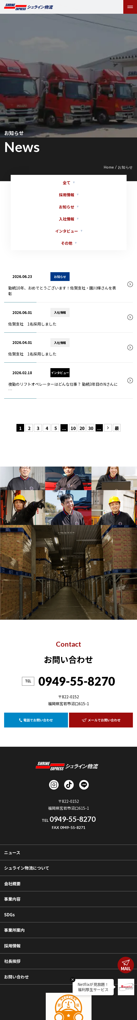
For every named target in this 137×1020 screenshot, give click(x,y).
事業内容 (12, 899)
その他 (66, 243)
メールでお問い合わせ (101, 720)
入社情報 (66, 219)
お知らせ (66, 206)
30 (90, 428)
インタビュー (66, 231)
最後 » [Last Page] (117, 428)
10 (73, 428)
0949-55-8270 (76, 681)
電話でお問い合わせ (36, 720)
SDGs (9, 914)
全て (66, 182)
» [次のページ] (108, 428)
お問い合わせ (16, 977)
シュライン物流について (26, 868)
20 (81, 428)
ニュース (12, 852)
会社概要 (12, 883)
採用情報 (66, 194)
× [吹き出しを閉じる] (72, 979)
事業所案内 (14, 930)
